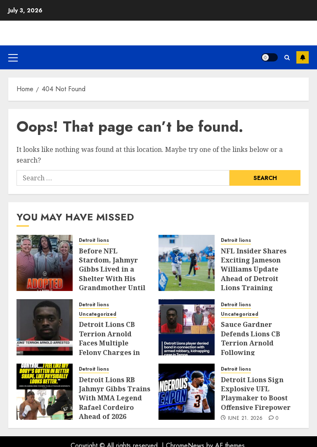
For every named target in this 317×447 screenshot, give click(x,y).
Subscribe (302, 57)
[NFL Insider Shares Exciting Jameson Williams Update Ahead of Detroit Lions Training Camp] (186, 263)
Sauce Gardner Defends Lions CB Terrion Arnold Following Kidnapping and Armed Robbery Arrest (250, 352)
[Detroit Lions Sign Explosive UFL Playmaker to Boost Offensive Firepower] (186, 392)
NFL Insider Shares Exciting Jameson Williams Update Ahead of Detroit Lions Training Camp (253, 274)
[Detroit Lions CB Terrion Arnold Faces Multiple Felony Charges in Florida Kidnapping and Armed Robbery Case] (45, 327)
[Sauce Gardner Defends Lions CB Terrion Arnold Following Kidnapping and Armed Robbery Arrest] (186, 327)
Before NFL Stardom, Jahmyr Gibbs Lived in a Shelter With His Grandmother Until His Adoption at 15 (112, 274)
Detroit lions (94, 240)
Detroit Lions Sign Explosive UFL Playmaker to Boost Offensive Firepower (256, 393)
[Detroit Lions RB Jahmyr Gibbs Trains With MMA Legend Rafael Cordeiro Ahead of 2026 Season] (45, 392)
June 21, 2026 (245, 418)
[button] (13, 57)
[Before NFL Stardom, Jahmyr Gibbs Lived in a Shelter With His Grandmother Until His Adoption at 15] (45, 263)
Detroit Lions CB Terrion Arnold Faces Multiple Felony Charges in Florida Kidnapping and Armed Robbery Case (113, 352)
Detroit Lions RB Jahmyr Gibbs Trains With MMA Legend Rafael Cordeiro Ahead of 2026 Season (114, 402)
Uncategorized (97, 314)
